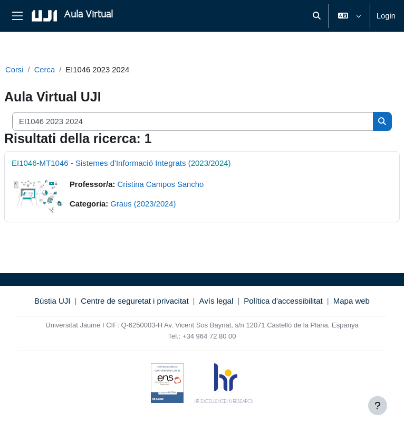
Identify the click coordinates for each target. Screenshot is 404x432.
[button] (316, 16)
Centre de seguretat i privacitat (134, 300)
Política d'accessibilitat (283, 300)
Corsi (14, 69)
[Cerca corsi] (192, 121)
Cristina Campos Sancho (160, 184)
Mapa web (351, 300)
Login (386, 16)
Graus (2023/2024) (143, 204)
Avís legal (216, 300)
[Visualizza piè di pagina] (377, 405)
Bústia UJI (52, 300)
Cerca (44, 69)
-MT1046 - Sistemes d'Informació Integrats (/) (121, 162)
